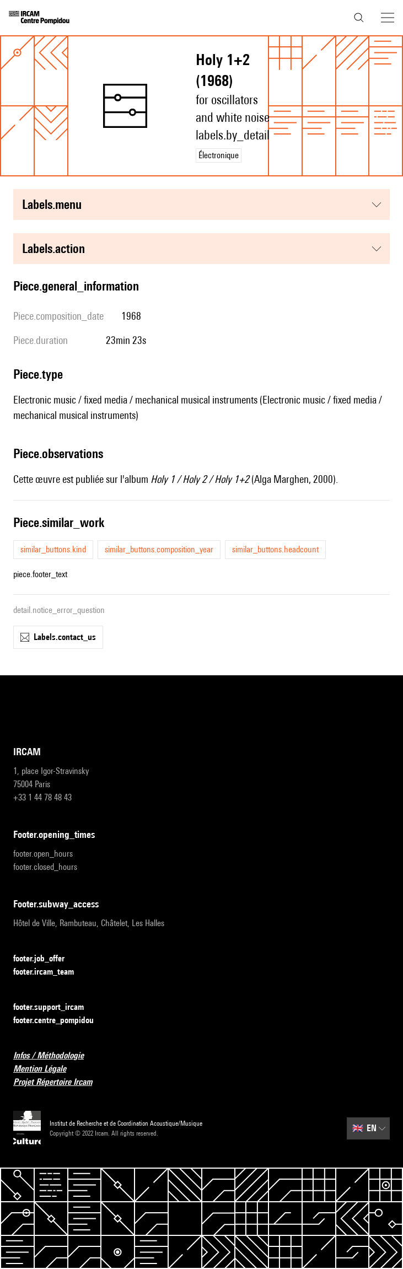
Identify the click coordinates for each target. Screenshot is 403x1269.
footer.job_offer (45, 959)
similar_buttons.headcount (275, 549)
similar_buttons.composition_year (159, 549)
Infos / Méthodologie (55, 1056)
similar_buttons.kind (53, 549)
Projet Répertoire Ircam (59, 1082)
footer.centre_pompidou (60, 1020)
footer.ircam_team (50, 972)
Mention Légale (46, 1069)
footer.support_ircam (55, 1007)
